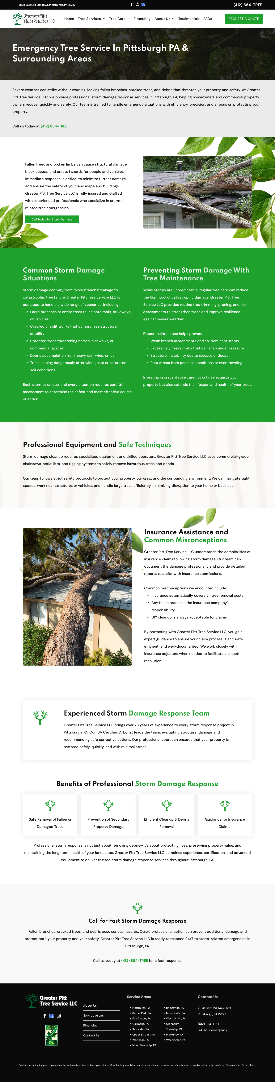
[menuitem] (69, 18)
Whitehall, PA (140, 1040)
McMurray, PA (174, 1034)
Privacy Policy (249, 1065)
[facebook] (131, 5)
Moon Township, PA (144, 1045)
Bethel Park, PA (141, 1013)
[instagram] (137, 5)
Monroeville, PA (175, 1013)
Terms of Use (233, 1065)
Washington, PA (175, 1040)
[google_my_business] (143, 5)
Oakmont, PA (140, 1024)
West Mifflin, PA (176, 1018)
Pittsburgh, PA (141, 1007)
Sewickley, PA (140, 1029)
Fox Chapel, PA (141, 1018)
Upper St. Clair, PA (143, 1034)
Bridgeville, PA (175, 1007)
